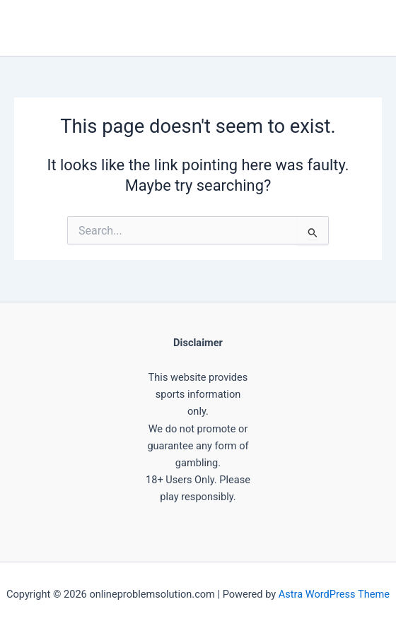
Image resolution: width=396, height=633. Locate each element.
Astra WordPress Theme (334, 594)
